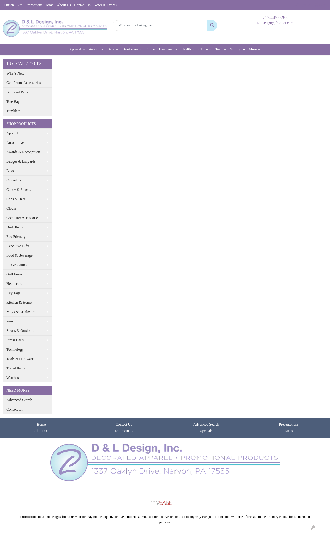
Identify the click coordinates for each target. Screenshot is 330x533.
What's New (15, 73)
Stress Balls (15, 340)
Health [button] (186, 49)
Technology (15, 349)
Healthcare (14, 284)
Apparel (12, 133)
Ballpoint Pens (17, 92)
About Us (64, 5)
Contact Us (82, 5)
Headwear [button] (166, 49)
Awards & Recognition (23, 152)
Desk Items (14, 227)
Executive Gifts (17, 246)
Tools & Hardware (20, 359)
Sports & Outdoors (20, 331)
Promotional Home (39, 5)
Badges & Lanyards (21, 161)
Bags (10, 171)
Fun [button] (148, 49)
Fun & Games (16, 265)
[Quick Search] (160, 25)
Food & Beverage (19, 255)
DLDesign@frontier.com (275, 23)
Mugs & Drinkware (20, 312)
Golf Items (14, 274)
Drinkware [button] (130, 49)
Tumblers (13, 111)
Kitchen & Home (19, 302)
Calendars (13, 180)
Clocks (11, 208)
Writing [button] (235, 49)
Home (41, 424)
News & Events (105, 5)
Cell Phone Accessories (23, 83)
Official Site (13, 5)
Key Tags (13, 293)
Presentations (288, 424)
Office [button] (203, 49)
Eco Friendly (15, 237)
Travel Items (15, 368)
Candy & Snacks (18, 190)
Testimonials (123, 431)
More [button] (253, 49)
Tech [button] (219, 49)
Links (289, 431)
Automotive (15, 142)
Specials (206, 431)
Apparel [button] (75, 49)
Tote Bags (13, 101)
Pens (9, 321)
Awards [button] (94, 49)
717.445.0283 (275, 17)
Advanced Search (19, 400)
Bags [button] (111, 49)
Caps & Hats (15, 199)
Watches (12, 378)
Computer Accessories (22, 218)
